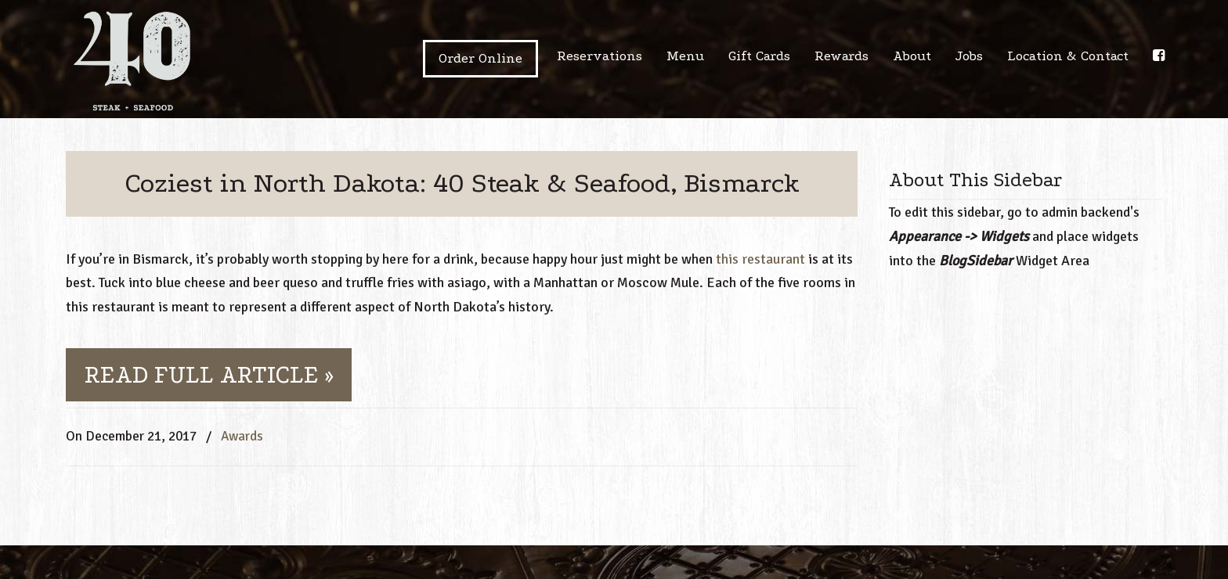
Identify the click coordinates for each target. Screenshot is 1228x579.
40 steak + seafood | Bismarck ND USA (132, 61)
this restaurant (760, 259)
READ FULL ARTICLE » (209, 375)
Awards (242, 436)
